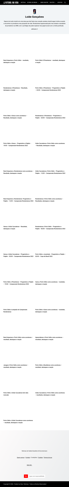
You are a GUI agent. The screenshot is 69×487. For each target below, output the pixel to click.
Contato (28, 457)
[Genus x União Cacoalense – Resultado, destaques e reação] (18, 215)
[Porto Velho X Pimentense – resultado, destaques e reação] (50, 49)
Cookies (40, 457)
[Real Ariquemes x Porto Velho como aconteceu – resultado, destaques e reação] (18, 326)
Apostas (59, 2)
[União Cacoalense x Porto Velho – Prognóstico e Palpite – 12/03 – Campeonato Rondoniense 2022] (50, 160)
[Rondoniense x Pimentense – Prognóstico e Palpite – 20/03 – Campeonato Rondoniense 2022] (50, 104)
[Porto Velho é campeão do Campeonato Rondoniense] (18, 298)
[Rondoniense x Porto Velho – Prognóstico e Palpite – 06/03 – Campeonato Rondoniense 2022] (50, 215)
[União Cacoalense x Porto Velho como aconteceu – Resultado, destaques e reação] (50, 132)
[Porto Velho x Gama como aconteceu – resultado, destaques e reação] (50, 298)
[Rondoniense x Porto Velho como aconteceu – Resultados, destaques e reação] (50, 188)
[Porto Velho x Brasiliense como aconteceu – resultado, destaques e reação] (50, 354)
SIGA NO (29, 465)
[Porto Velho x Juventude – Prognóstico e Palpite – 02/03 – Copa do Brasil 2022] (50, 243)
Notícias (23, 2)
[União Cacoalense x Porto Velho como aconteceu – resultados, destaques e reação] (50, 382)
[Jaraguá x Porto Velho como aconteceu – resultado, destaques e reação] (18, 354)
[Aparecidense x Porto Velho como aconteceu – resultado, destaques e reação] (50, 326)
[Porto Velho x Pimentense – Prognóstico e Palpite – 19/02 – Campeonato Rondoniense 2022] (18, 271)
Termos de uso (48, 457)
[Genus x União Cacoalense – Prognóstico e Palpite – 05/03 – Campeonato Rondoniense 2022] (18, 243)
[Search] (65, 2)
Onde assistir (44, 2)
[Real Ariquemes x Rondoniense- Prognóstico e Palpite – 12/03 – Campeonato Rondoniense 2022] (18, 188)
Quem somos (20, 457)
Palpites (53, 2)
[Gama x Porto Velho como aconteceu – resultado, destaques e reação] (50, 271)
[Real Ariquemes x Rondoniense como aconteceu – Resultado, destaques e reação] (18, 160)
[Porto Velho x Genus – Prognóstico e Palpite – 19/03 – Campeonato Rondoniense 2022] (18, 132)
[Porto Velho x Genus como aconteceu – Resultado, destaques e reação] (18, 104)
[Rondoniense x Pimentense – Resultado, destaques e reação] (18, 77)
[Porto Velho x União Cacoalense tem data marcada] (18, 382)
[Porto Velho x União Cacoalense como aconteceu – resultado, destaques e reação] (18, 409)
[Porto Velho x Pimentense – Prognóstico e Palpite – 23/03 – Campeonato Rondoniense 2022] (50, 77)
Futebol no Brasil (33, 2)
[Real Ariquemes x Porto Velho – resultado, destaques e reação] (18, 49)
